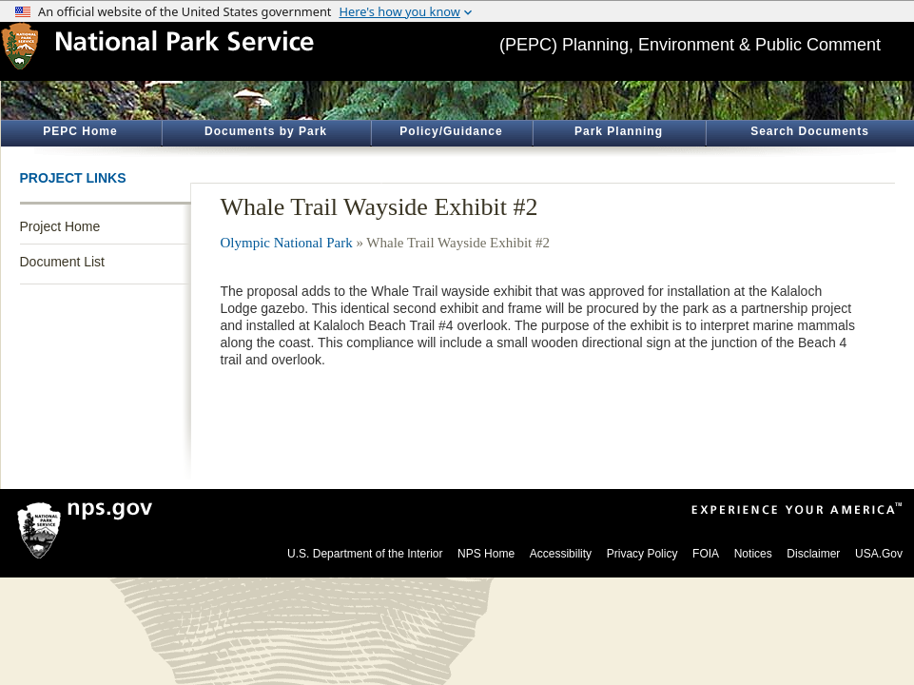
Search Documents (809, 131)
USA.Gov (879, 553)
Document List (62, 261)
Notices (753, 553)
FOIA (705, 553)
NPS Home (486, 553)
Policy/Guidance (450, 131)
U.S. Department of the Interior (364, 553)
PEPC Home (80, 131)
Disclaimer (813, 553)
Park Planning (618, 131)
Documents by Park (265, 131)
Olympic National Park (287, 242)
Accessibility (561, 553)
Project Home (60, 226)
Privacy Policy (642, 553)
